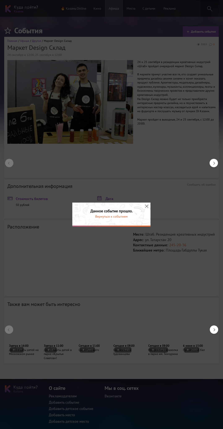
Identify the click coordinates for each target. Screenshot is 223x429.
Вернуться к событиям (111, 216)
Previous (7, 161)
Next (212, 161)
